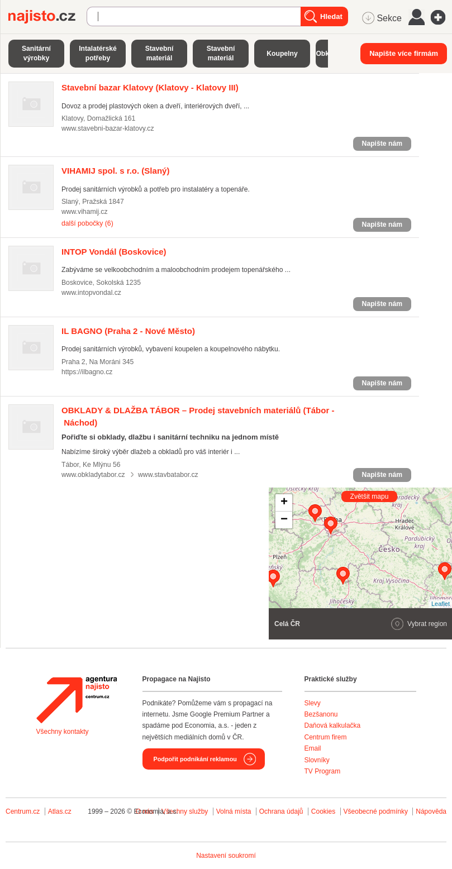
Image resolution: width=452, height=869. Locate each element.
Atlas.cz (60, 811)
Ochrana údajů (281, 811)
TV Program (322, 771)
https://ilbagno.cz (86, 372)
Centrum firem (325, 737)
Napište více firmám (403, 53)
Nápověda (431, 811)
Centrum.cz (23, 811)
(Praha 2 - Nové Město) (128, 331)
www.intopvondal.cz (91, 293)
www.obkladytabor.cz (93, 475)
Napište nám (382, 143)
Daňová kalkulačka (332, 725)
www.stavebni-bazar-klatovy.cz (107, 128)
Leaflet (440, 603)
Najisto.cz (47, 16)
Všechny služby (185, 811)
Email (312, 748)
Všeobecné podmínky (376, 811)
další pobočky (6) (87, 223)
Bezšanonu (321, 714)
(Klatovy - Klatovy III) (150, 87)
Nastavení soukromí (226, 856)
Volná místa (233, 811)
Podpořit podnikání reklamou (195, 759)
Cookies (323, 811)
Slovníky (317, 760)
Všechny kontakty (62, 732)
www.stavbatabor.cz (168, 475)
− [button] (284, 520)
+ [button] (284, 502)
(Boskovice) (113, 251)
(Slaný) (115, 170)
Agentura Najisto (76, 699)
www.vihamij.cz (84, 212)
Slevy (312, 703)
